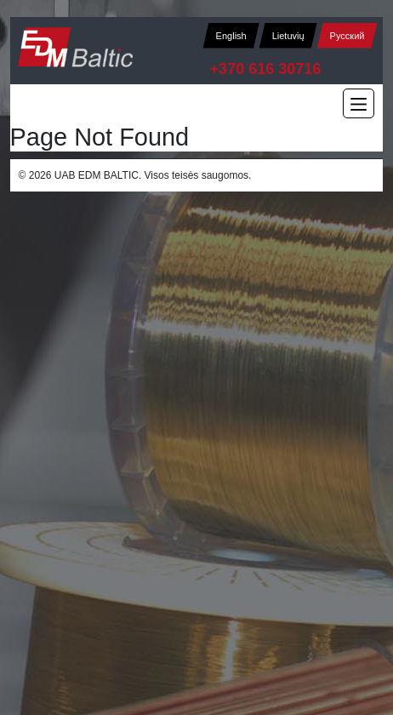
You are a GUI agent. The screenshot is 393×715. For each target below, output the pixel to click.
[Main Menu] (358, 103)
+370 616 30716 (266, 68)
